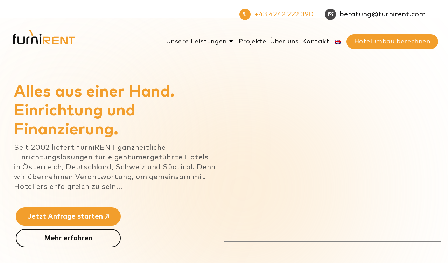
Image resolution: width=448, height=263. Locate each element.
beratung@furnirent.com (375, 14)
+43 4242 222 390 (276, 14)
